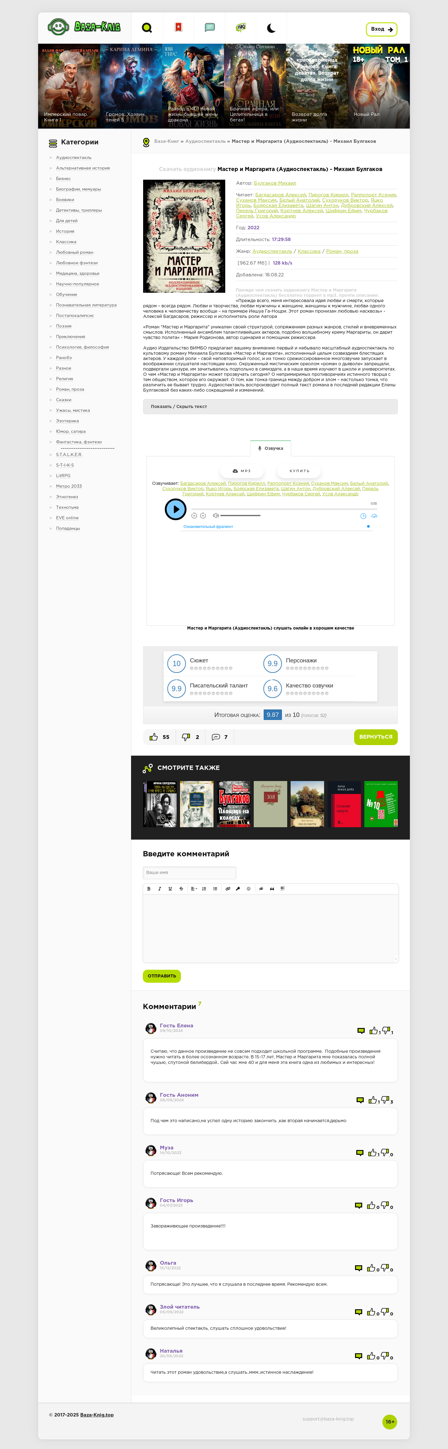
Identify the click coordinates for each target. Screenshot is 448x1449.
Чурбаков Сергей (301, 494)
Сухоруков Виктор (345, 200)
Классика (309, 251)
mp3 (242, 471)
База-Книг (166, 141)
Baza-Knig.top (97, 1415)
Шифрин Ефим (343, 211)
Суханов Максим (256, 200)
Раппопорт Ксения (373, 195)
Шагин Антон (322, 206)
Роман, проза (342, 251)
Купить (299, 471)
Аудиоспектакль (205, 141)
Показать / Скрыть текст (179, 407)
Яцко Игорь (218, 489)
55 (159, 736)
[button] (149, 889)
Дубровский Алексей (367, 206)
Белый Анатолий (299, 200)
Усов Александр (276, 216)
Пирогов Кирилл (328, 195)
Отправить (162, 976)
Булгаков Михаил (275, 183)
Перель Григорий (257, 211)
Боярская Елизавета (278, 206)
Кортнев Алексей (301, 211)
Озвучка (274, 448)
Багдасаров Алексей (280, 195)
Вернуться (376, 737)
